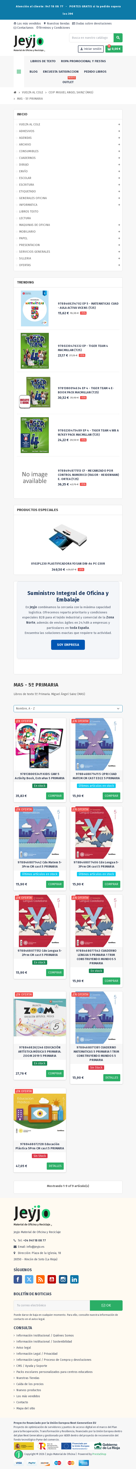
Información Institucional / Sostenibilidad (44, 1341)
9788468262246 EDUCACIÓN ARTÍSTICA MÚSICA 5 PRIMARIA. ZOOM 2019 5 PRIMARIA (39, 1052)
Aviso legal (23, 1347)
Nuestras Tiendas (27, 1378)
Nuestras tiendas (56, 23)
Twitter (29, 1279)
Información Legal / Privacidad (36, 1354)
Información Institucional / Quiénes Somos (45, 1335)
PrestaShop (99, 1454)
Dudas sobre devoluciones (92, 23)
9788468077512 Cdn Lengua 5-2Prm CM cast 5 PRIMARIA (40, 953)
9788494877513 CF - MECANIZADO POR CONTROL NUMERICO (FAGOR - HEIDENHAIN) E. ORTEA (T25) (88, 475)
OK (106, 1305)
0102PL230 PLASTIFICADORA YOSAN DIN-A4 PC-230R (68, 563)
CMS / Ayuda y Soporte (31, 1366)
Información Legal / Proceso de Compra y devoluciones (53, 1360)
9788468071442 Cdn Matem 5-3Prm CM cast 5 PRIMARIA (40, 864)
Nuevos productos (28, 1390)
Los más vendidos (27, 23)
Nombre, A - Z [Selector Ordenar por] (25, 708)
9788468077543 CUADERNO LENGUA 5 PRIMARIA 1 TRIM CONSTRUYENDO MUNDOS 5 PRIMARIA (96, 957)
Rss (40, 1279)
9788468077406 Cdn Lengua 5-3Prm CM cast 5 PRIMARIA (96, 864)
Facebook (18, 1279)
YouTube (52, 1279)
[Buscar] (95, 37)
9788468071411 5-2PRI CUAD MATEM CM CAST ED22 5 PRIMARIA (96, 776)
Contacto (22, 1402)
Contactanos (24, 28)
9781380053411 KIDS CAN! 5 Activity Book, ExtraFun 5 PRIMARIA (40, 776)
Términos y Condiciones (53, 28)
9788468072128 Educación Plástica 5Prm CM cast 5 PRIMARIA (40, 1146)
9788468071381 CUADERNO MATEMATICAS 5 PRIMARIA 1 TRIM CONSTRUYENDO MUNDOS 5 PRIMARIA (96, 1054)
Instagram (63, 1279)
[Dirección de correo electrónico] (52, 1305)
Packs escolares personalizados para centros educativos (54, 1372)
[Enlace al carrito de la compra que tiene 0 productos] (114, 49)
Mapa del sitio (25, 1408)
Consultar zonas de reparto (35, 666)
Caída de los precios (30, 1384)
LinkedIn (74, 1279)
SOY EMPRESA (68, 645)
